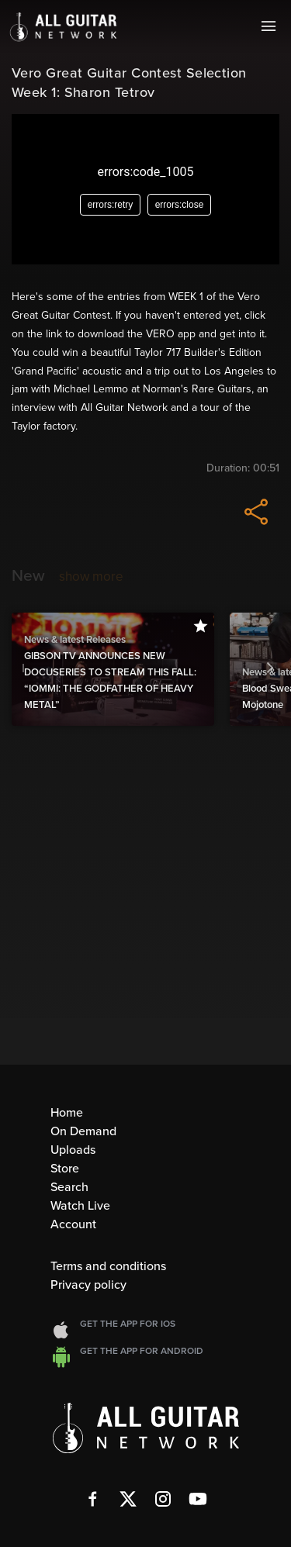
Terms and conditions (108, 1266)
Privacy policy (88, 1285)
